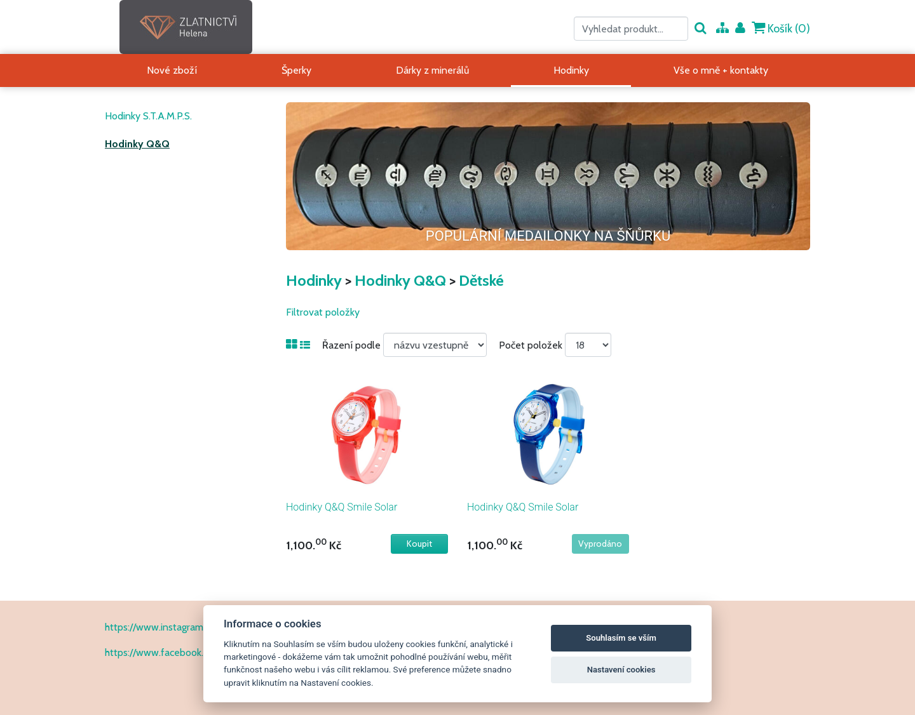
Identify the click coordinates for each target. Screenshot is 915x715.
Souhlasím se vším (621, 638)
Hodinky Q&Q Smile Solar (341, 507)
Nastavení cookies (621, 669)
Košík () (781, 28)
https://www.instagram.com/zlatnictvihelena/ (202, 627)
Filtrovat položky (323, 312)
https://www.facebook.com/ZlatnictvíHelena (201, 652)
